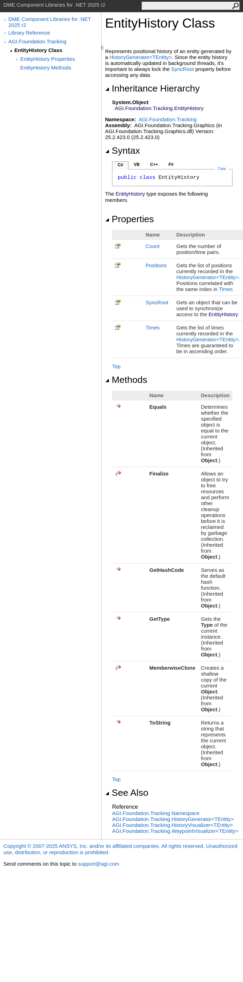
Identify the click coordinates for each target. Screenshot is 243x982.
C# (120, 164)
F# (171, 164)
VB (137, 164)
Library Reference (29, 33)
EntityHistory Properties (47, 59)
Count (153, 246)
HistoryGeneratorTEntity (141, 57)
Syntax (122, 150)
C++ (154, 164)
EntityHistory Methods (45, 68)
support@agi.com (98, 864)
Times (226, 289)
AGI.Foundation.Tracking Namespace (155, 813)
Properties (129, 219)
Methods (126, 379)
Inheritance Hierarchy (152, 88)
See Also (126, 792)
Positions (156, 265)
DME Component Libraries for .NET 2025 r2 (49, 22)
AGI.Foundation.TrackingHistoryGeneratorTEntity (173, 819)
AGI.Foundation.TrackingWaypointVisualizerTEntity (175, 831)
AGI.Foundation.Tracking (37, 41)
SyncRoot (182, 69)
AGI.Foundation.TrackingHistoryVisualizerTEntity (172, 825)
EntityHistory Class (38, 50)
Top (116, 366)
